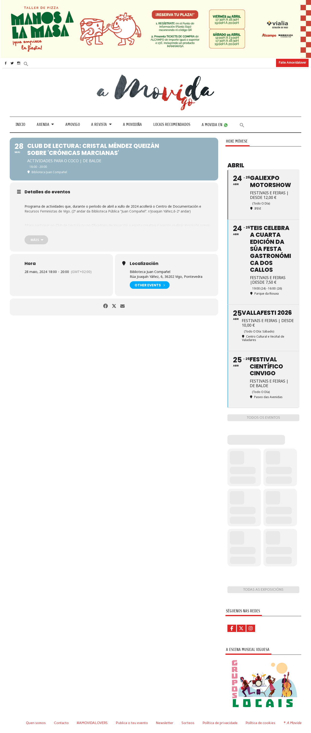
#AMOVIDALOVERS (91, 722)
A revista (99, 124)
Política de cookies (261, 722)
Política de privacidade (220, 722)
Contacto (60, 722)
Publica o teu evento (131, 722)
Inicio (20, 124)
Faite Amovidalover (292, 62)
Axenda (43, 124)
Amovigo (72, 124)
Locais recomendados (171, 124)
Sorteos (187, 722)
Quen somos (34, 722)
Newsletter (164, 722)
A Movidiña (132, 124)
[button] (35, 63)
